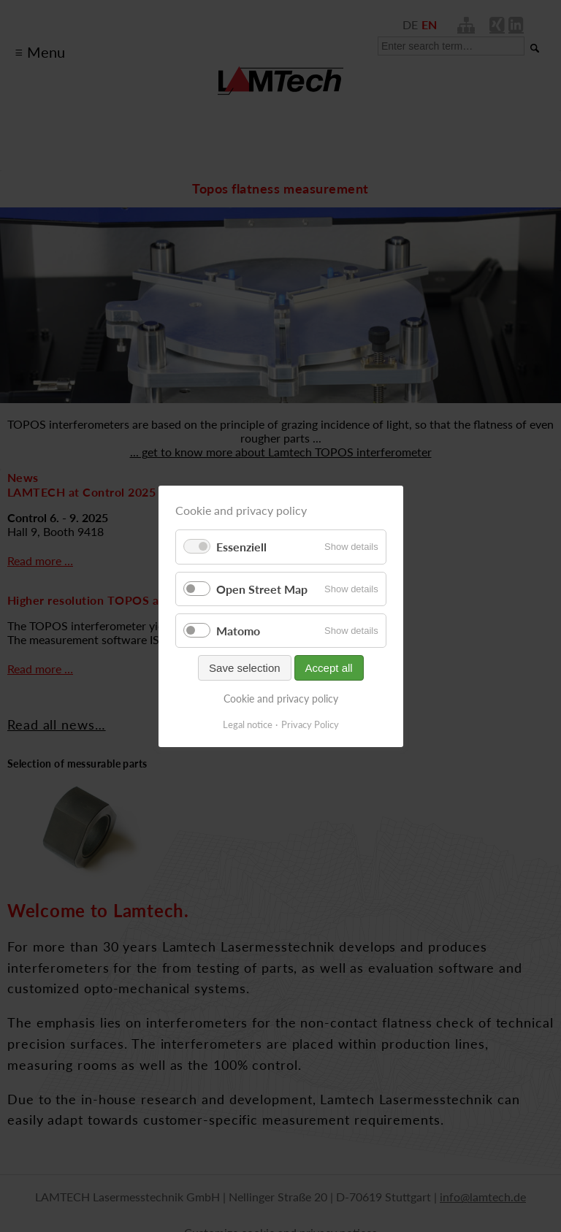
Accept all (328, 668)
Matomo (238, 630)
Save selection (244, 668)
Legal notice (247, 724)
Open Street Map (262, 588)
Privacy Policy (310, 724)
